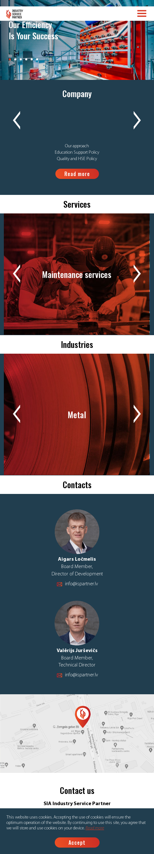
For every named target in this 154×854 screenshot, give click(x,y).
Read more (94, 828)
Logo (14, 14)
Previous (16, 121)
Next (137, 121)
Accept (77, 842)
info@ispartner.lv (81, 584)
